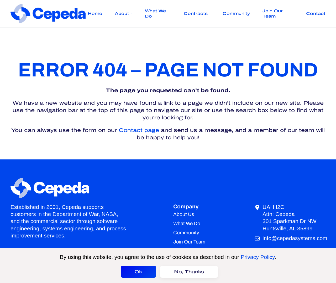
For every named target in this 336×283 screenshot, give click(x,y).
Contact (316, 13)
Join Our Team (272, 13)
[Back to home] (49, 13)
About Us (183, 214)
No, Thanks (189, 271)
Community (236, 13)
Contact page (139, 130)
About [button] (123, 13)
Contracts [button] (197, 13)
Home (95, 13)
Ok (138, 271)
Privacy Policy (258, 257)
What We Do (155, 13)
